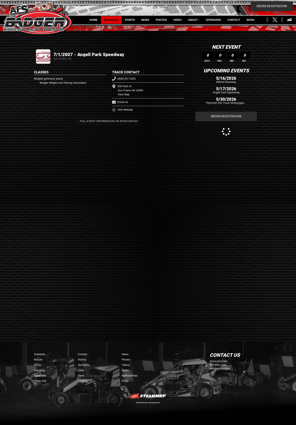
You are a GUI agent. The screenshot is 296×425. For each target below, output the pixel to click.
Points (130, 19)
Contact (233, 19)
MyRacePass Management (148, 402)
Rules (125, 370)
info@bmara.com (220, 368)
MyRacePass (130, 375)
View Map (124, 94)
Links (81, 370)
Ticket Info (40, 375)
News (145, 19)
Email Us (120, 102)
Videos (126, 364)
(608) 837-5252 (124, 78)
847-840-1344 (218, 364)
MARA (251, 19)
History (82, 359)
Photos (161, 19)
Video (177, 19)
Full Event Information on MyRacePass (109, 121)
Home (94, 19)
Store (81, 375)
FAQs (125, 380)
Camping (39, 370)
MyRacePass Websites (148, 396)
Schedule (111, 19)
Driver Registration (272, 6)
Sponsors (213, 19)
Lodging (82, 380)
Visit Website (122, 109)
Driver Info (40, 380)
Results (38, 359)
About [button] (193, 19)
